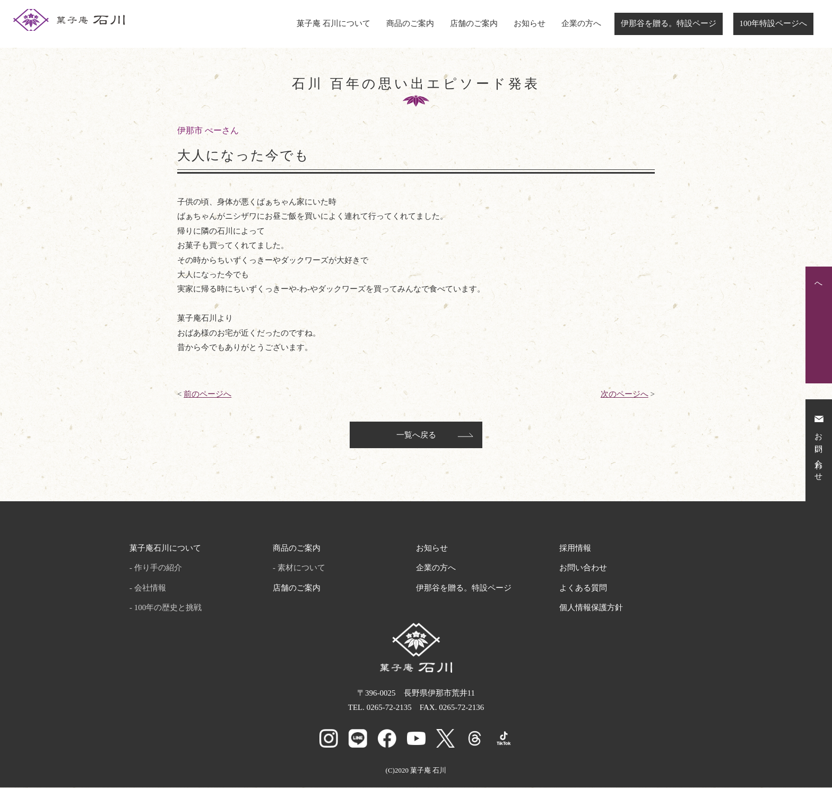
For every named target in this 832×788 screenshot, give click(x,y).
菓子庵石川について (165, 549)
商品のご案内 (410, 23)
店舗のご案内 (474, 23)
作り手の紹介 (158, 568)
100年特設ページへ (774, 23)
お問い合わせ (583, 568)
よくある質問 (583, 589)
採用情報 (575, 549)
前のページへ (207, 394)
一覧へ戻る (416, 436)
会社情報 (150, 589)
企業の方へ (581, 23)
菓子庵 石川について (333, 23)
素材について (301, 568)
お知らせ (529, 23)
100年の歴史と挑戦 (168, 608)
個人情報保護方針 (591, 608)
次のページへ (624, 394)
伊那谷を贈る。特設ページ (668, 23)
